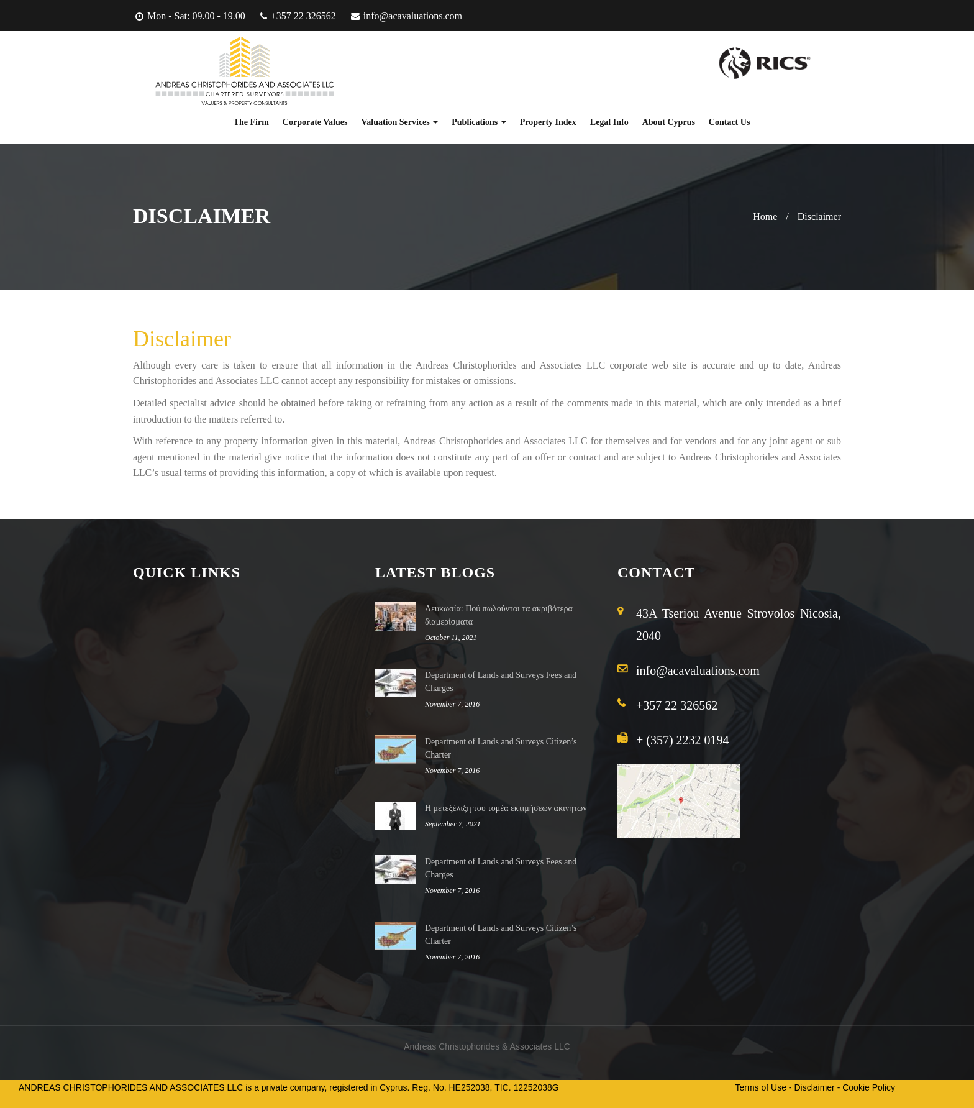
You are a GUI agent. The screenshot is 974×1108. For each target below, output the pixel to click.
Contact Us (729, 122)
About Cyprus (668, 122)
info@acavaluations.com (412, 16)
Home (765, 216)
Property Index (548, 122)
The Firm (251, 122)
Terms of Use (760, 1087)
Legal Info (609, 122)
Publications (479, 122)
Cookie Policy (868, 1087)
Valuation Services (399, 122)
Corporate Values (315, 122)
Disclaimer (819, 216)
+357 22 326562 (303, 16)
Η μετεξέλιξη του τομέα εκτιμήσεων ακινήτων (506, 808)
